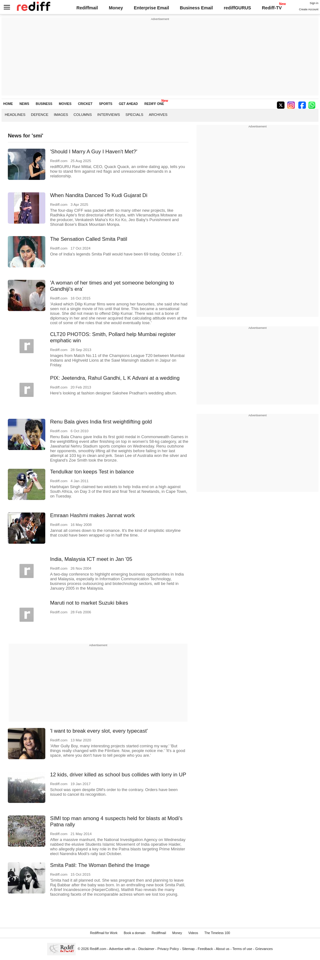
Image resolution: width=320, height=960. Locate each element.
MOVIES (65, 104)
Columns (82, 114)
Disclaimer (146, 949)
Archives (158, 114)
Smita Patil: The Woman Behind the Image (100, 865)
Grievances (264, 949)
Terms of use (242, 949)
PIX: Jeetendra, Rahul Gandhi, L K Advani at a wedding (114, 378)
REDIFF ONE (154, 104)
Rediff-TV (272, 7)
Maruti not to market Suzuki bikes (89, 603)
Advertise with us (122, 949)
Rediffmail (87, 7)
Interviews (108, 114)
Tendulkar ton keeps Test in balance (92, 472)
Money (116, 7)
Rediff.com (98, 949)
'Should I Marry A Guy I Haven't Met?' (93, 152)
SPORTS (105, 104)
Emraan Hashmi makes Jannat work (92, 515)
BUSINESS (44, 104)
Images (61, 114)
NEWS (24, 104)
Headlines (15, 114)
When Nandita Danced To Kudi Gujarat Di (98, 195)
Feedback (205, 949)
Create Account (308, 9)
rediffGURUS (237, 7)
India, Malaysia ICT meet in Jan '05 (91, 559)
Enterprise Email (151, 7)
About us (223, 949)
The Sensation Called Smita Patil (88, 239)
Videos (193, 933)
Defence (39, 114)
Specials (134, 114)
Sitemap (188, 949)
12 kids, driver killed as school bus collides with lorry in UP (118, 775)
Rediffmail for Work (104, 933)
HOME (8, 104)
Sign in (314, 3)
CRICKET (85, 104)
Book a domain (134, 933)
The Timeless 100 (217, 933)
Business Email (196, 7)
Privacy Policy (168, 949)
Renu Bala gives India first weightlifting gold (101, 422)
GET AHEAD (128, 104)
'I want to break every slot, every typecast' (99, 731)
